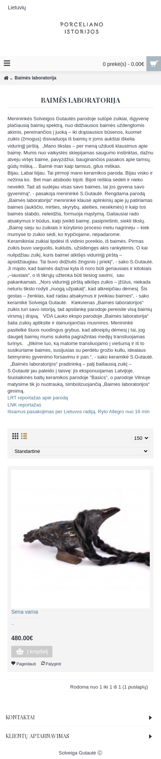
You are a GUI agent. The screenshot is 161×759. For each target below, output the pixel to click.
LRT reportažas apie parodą (37, 397)
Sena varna (24, 612)
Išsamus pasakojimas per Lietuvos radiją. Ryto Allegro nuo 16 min (78, 411)
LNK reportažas (24, 405)
